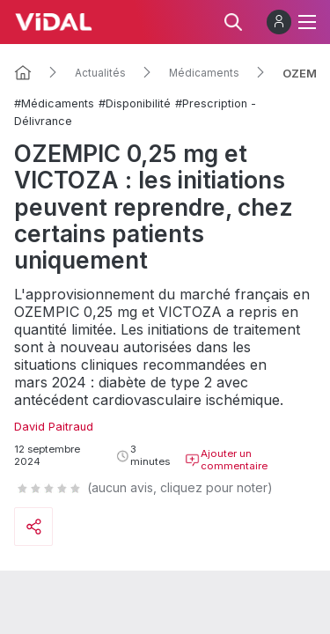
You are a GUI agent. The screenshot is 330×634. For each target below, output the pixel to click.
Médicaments (204, 73)
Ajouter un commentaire (226, 459)
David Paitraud (53, 426)
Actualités (100, 73)
